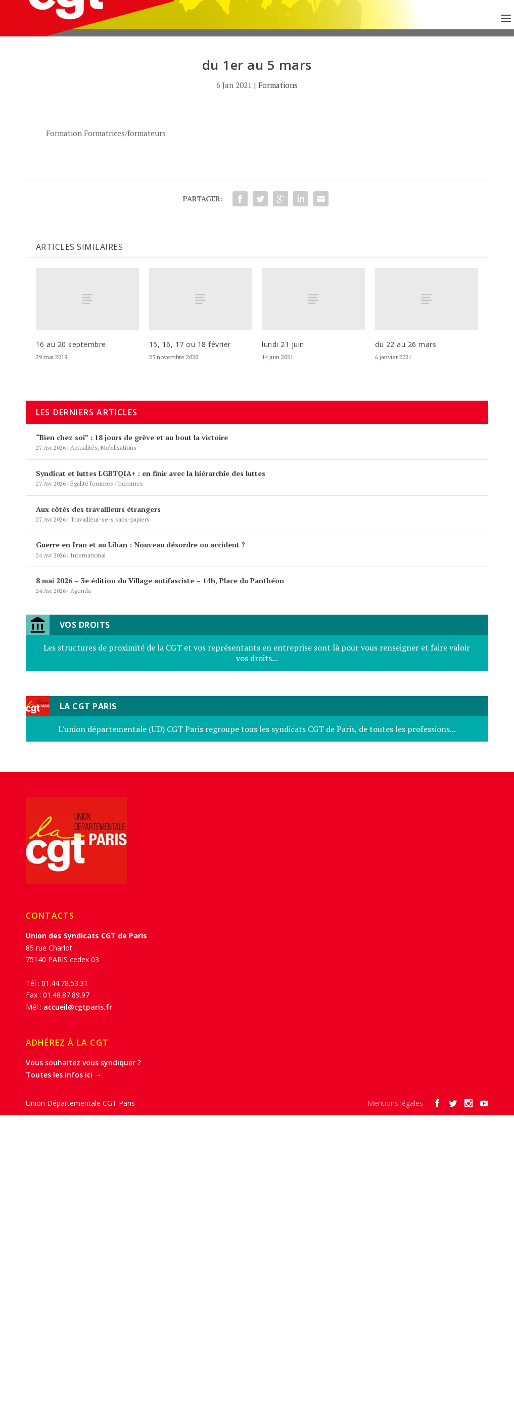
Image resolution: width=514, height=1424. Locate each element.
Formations (278, 85)
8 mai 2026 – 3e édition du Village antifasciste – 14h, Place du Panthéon (160, 580)
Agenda (80, 590)
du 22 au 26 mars (405, 344)
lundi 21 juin (283, 344)
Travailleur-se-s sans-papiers (110, 519)
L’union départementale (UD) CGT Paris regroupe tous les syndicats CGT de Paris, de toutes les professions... (257, 729)
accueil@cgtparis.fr (77, 1007)
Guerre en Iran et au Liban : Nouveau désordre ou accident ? (140, 544)
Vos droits (85, 624)
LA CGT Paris (88, 706)
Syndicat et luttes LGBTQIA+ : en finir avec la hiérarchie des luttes (150, 473)
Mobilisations (118, 447)
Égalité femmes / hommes (106, 483)
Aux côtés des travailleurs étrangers (98, 509)
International (88, 555)
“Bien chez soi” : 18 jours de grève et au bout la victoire (132, 437)
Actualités (84, 447)
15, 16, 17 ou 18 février (190, 344)
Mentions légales (395, 1103)
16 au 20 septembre (71, 344)
